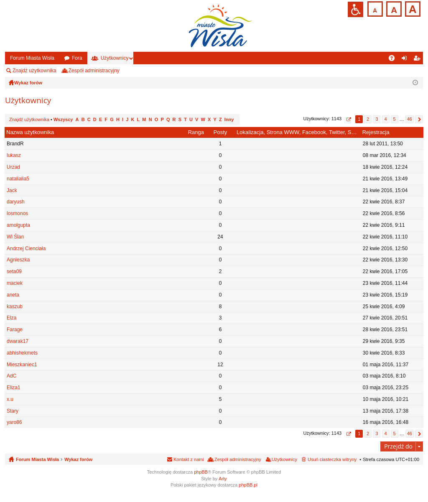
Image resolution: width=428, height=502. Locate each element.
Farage (15, 329)
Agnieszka (18, 260)
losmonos (17, 213)
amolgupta (18, 225)
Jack (12, 190)
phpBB (201, 471)
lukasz (14, 155)
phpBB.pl (248, 484)
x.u (10, 399)
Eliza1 (13, 387)
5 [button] (394, 119)
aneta (13, 295)
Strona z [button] (348, 119)
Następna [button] (419, 119)
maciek (15, 283)
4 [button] (385, 119)
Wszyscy (63, 119)
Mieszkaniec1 (22, 365)
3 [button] (376, 119)
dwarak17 (17, 341)
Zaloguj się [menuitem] (406, 59)
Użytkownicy (115, 58)
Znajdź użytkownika (34, 71)
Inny (229, 119)
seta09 (14, 271)
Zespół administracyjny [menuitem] (94, 71)
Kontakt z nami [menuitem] (188, 459)
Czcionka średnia (393, 8)
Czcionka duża (412, 8)
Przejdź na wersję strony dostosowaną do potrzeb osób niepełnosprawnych (355, 9)
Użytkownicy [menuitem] (284, 459)
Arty (223, 478)
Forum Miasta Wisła (32, 58)
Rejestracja (376, 132)
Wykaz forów (78, 459)
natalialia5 (18, 179)
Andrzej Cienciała (26, 248)
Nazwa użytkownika (30, 132)
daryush (16, 202)
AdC (11, 376)
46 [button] (409, 119)
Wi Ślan (15, 237)
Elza (11, 318)
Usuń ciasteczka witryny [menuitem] (332, 459)
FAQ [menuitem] (394, 59)
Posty (220, 132)
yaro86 (14, 422)
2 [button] (368, 119)
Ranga (196, 132)
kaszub (15, 306)
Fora (77, 58)
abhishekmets (22, 353)
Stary (12, 411)
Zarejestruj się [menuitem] (418, 59)
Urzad (13, 167)
